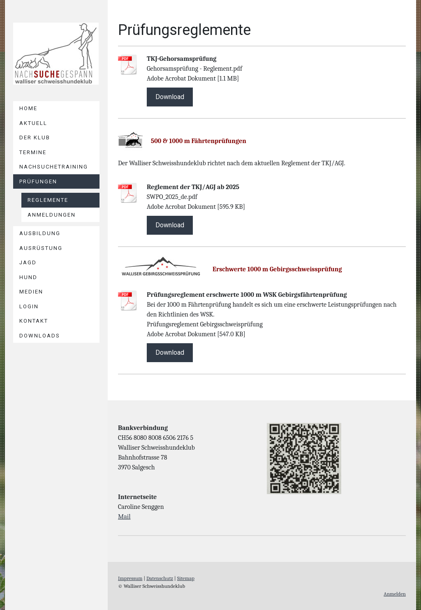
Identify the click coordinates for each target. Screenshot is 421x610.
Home (28, 108)
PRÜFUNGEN (38, 181)
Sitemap (185, 578)
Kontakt (33, 321)
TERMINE (32, 152)
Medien (31, 292)
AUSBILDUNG (39, 233)
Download (169, 97)
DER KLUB (34, 137)
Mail (124, 516)
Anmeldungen (52, 215)
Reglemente (48, 200)
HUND (28, 277)
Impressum (130, 578)
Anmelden (395, 594)
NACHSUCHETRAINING (53, 167)
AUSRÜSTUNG (40, 248)
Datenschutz (159, 578)
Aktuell (33, 123)
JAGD (28, 262)
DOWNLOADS (39, 336)
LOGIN (29, 306)
